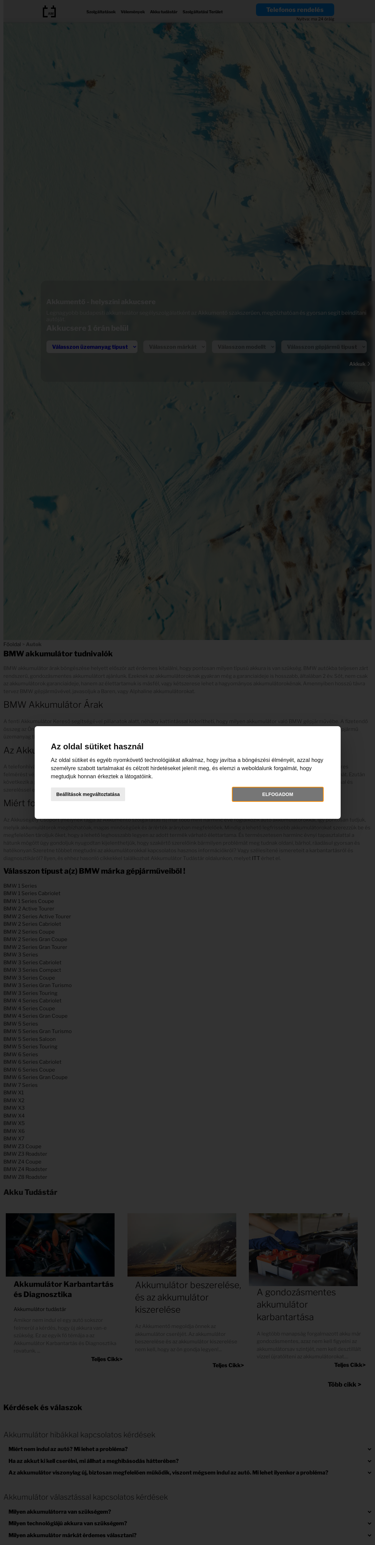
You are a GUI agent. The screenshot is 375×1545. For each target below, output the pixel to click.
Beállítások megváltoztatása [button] (88, 794)
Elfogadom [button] (277, 794)
